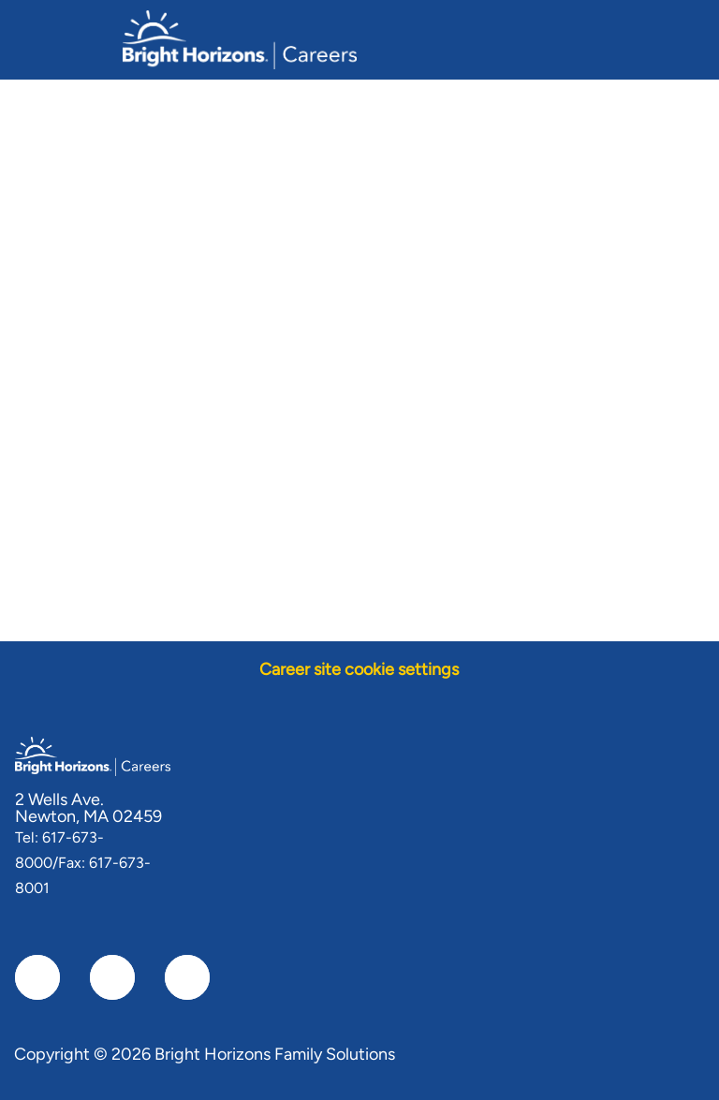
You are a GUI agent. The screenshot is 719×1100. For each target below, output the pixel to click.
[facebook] (37, 977)
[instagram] (187, 977)
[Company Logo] (240, 38)
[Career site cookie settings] (359, 669)
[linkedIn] (112, 977)
